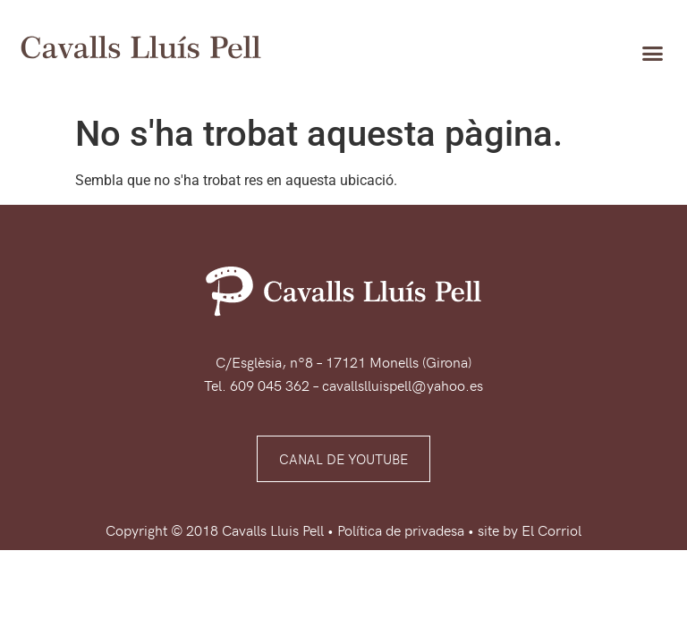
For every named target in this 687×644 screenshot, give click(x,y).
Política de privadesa (400, 529)
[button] (652, 53)
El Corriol (551, 529)
